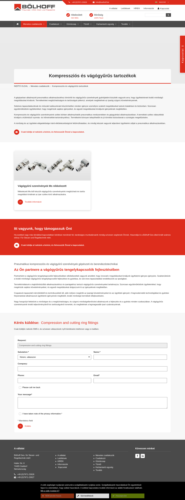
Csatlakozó (54, 24)
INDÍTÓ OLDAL (21, 86)
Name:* (97, 352)
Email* (97, 375)
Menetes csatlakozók (32, 24)
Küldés (28, 426)
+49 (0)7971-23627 (25, 477)
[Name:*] (130, 357)
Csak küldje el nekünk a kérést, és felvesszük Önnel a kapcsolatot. (52, 132)
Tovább (124, 24)
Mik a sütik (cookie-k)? (50, 491)
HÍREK (137, 8)
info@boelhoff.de (102, 2)
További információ (33, 202)
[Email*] (130, 380)
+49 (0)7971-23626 (79, 2)
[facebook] (137, 456)
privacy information (52, 414)
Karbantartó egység (105, 24)
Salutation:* (23, 352)
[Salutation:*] (54, 357)
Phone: (21, 375)
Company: (22, 364)
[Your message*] (92, 402)
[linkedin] (143, 456)
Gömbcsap (71, 24)
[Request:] (92, 345)
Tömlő (86, 24)
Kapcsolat (163, 8)
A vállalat (113, 8)
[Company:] (92, 368)
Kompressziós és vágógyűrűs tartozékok (70, 86)
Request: (22, 340)
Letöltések (125, 8)
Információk (149, 8)
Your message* (25, 394)
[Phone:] (54, 380)
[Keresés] (155, 15)
